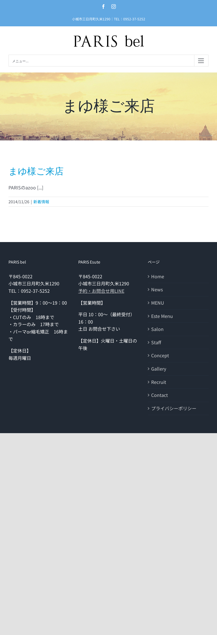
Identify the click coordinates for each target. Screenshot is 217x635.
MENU (157, 302)
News (157, 289)
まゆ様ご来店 (36, 171)
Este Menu (162, 316)
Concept (160, 355)
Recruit (158, 382)
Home (157, 276)
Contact (159, 395)
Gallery (158, 368)
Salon (157, 329)
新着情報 (41, 201)
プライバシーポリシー (173, 408)
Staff (156, 342)
